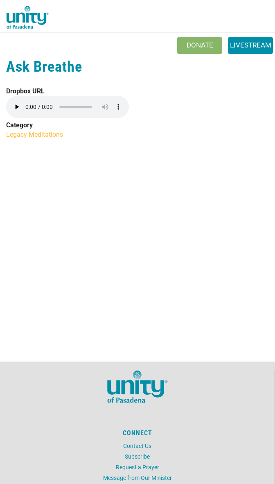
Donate (200, 45)
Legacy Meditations (34, 134)
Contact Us (137, 446)
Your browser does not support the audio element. (67, 107)
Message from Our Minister (137, 478)
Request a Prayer (137, 467)
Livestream (250, 45)
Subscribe (137, 456)
